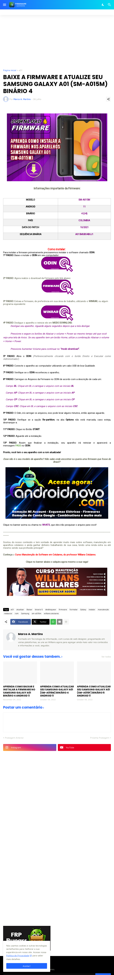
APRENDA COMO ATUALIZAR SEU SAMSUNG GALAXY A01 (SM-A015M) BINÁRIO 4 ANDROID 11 (57, 691)
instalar (92, 609)
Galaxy (83, 609)
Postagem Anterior (14, 737)
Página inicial (9, 70)
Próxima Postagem (99, 737)
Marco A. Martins (30, 634)
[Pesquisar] (110, 5)
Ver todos (106, 657)
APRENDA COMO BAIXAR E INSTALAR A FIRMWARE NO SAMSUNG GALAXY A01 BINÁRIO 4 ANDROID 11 (19, 691)
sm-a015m (36, 613)
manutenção (103, 609)
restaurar (8, 613)
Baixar (29, 609)
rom (17, 613)
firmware (63, 609)
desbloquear (50, 609)
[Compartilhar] (108, 99)
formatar (74, 609)
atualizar (20, 609)
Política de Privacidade (17, 955)
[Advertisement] (58, 42)
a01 (20, 70)
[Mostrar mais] (66, 622)
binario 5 (39, 609)
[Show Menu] (4, 4)
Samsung (25, 613)
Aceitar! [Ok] (27, 966)
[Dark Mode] (103, 4)
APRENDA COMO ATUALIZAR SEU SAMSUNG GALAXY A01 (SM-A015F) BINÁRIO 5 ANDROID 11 (94, 691)
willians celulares (51, 613)
